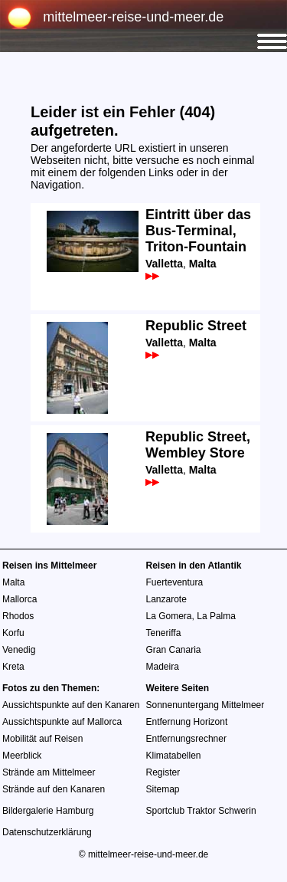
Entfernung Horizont (187, 721)
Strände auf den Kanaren (53, 789)
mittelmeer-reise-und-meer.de (133, 17)
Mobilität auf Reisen (42, 738)
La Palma (216, 616)
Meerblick (21, 755)
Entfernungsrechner (186, 738)
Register (163, 772)
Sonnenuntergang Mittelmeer (205, 705)
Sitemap (163, 789)
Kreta (13, 666)
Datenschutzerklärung (47, 832)
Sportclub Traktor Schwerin (201, 810)
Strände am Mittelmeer (48, 772)
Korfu (13, 633)
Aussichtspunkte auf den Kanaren (70, 705)
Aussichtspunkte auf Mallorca (62, 721)
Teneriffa (163, 633)
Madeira (162, 666)
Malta (13, 582)
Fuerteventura (175, 582)
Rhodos (18, 616)
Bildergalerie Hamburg (47, 810)
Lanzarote (166, 599)
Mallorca (19, 599)
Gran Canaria (173, 649)
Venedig (18, 649)
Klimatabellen (173, 755)
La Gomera (169, 616)
